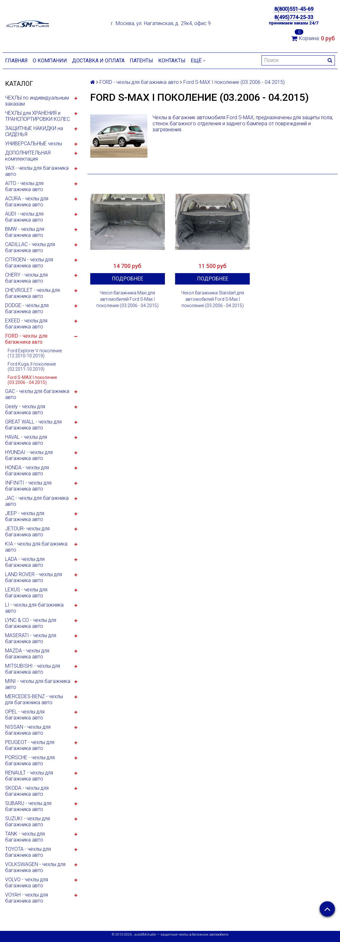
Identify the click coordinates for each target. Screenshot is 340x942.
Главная (16, 61)
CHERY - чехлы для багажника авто (26, 278)
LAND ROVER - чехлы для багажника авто (33, 577)
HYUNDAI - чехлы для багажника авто (29, 455)
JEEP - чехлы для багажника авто (24, 516)
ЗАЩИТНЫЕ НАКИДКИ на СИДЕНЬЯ (34, 131)
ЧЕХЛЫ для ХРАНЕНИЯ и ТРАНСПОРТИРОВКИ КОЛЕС (37, 116)
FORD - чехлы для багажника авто (26, 339)
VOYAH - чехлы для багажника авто (26, 898)
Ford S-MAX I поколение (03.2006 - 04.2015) (32, 380)
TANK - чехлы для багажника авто (25, 837)
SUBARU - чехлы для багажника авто (28, 806)
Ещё (198, 61)
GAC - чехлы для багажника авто (37, 394)
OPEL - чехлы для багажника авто (24, 715)
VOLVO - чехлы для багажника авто (26, 883)
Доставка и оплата (98, 61)
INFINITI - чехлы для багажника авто (28, 486)
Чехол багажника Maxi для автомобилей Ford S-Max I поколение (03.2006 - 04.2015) (127, 299)
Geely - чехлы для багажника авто (25, 409)
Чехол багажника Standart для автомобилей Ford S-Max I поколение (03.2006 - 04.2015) (212, 299)
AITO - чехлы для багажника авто (24, 186)
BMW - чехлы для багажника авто (24, 232)
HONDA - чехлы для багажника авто (27, 470)
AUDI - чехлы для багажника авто (24, 217)
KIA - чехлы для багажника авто (36, 547)
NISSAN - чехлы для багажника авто (28, 730)
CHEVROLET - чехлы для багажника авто (32, 293)
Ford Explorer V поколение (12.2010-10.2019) (35, 353)
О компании (50, 61)
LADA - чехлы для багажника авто (24, 562)
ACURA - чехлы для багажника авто (26, 202)
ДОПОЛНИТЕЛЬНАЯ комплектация (28, 156)
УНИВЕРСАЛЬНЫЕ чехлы (33, 144)
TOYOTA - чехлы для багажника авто (28, 852)
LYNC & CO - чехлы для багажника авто (30, 623)
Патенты (141, 61)
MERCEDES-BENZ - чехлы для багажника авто (34, 699)
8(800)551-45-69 (293, 9)
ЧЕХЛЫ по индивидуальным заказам (37, 101)
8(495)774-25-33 (293, 17)
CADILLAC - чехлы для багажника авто (30, 247)
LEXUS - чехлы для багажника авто (26, 593)
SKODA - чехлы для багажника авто (27, 791)
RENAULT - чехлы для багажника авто (29, 776)
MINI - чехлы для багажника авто (37, 684)
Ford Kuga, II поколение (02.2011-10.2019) (32, 366)
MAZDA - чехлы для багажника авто (27, 654)
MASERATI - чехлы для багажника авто (30, 638)
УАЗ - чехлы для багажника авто (37, 171)
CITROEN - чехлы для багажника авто (29, 263)
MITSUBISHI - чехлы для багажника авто (32, 669)
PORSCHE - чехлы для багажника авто (30, 760)
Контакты (172, 61)
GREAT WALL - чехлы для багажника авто (33, 425)
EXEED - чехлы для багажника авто (26, 324)
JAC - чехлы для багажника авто (37, 501)
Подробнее (127, 279)
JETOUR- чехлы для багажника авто (27, 532)
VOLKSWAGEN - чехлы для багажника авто (35, 867)
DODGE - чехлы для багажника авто (27, 308)
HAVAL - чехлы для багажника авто (26, 440)
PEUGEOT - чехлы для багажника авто (29, 745)
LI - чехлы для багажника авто (34, 608)
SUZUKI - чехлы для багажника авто (27, 821)
